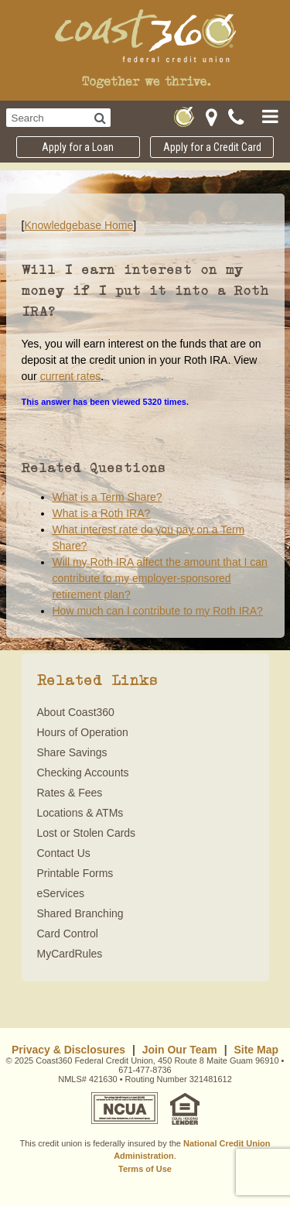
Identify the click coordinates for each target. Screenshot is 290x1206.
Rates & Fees (70, 792)
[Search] (100, 117)
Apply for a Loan (78, 147)
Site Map (256, 1049)
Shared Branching (80, 913)
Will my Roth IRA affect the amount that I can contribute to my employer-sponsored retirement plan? (160, 578)
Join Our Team (179, 1049)
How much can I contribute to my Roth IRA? (158, 611)
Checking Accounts (83, 772)
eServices (60, 893)
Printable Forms (75, 873)
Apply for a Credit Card (212, 147)
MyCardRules (70, 953)
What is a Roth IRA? (102, 513)
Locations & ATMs (80, 813)
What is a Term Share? (107, 497)
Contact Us (63, 853)
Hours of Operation (82, 732)
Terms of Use (145, 1168)
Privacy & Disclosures (68, 1049)
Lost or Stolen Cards (86, 833)
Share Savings (72, 752)
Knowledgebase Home (78, 225)
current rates (70, 376)
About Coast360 (75, 712)
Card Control (67, 933)
